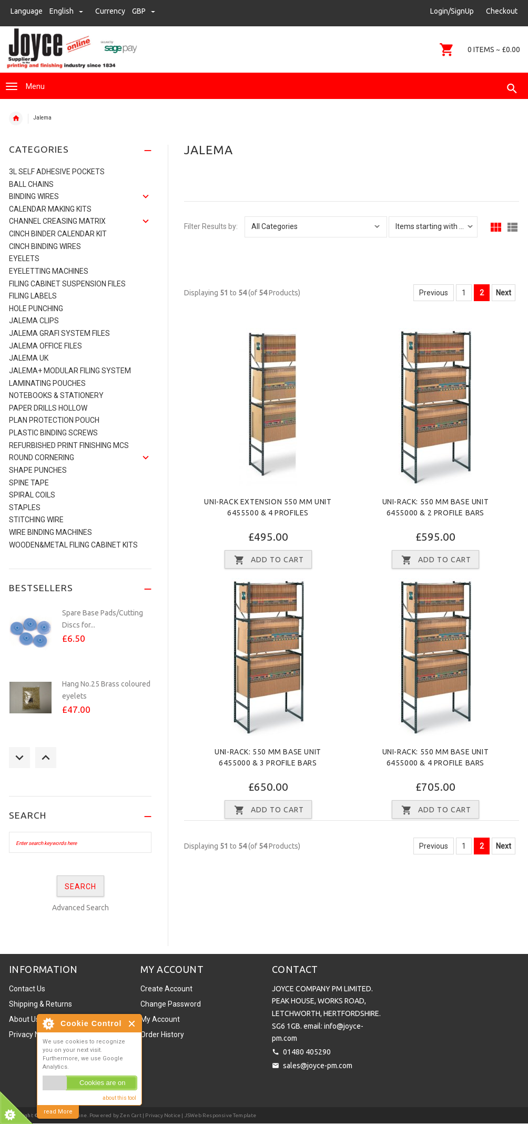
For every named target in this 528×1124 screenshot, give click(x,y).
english (67, 11)
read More (58, 1111)
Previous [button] (19, 757)
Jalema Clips (34, 320)
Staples (24, 507)
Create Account (166, 988)
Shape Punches (38, 470)
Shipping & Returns (40, 1004)
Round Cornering (41, 457)
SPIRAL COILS (32, 495)
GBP (143, 11)
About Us (24, 1019)
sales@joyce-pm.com (317, 1065)
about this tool (119, 1098)
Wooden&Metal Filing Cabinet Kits (73, 545)
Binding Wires (34, 196)
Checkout (501, 11)
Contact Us (27, 988)
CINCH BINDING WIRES (45, 246)
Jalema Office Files (45, 346)
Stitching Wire (36, 519)
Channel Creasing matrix (57, 221)
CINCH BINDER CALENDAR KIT (58, 234)
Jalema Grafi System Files (59, 333)
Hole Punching (36, 308)
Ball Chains (31, 184)
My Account (160, 1019)
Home (16, 118)
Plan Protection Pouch (54, 420)
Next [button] (45, 757)
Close (132, 1023)
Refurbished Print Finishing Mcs (69, 445)
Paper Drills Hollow (48, 408)
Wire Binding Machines (50, 532)
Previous (433, 293)
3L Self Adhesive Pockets (57, 171)
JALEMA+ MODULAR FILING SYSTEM (70, 370)
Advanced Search (80, 907)
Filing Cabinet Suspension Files (67, 284)
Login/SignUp (452, 11)
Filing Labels (33, 296)
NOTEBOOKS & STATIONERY (56, 395)
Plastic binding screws (53, 433)
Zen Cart (130, 1115)
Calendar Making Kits (50, 209)
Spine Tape (29, 483)
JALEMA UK (28, 358)
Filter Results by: (211, 227)
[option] (80, 638)
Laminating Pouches (47, 383)
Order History (162, 1034)
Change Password (170, 1004)
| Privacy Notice (160, 1115)
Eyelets (24, 258)
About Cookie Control (47, 1023)
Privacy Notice (32, 1034)
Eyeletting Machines (48, 271)
